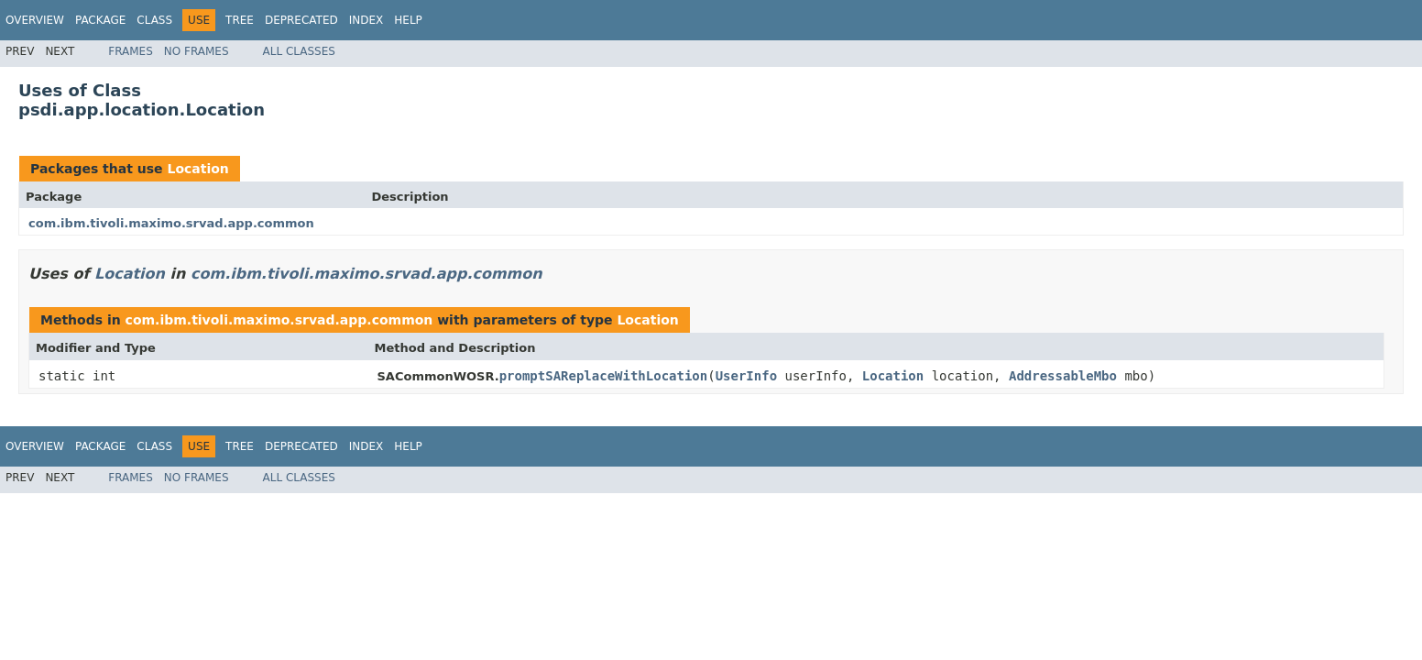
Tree (239, 20)
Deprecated (301, 20)
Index (366, 20)
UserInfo (746, 375)
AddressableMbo (1063, 375)
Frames (130, 51)
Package (100, 20)
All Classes (299, 51)
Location (197, 168)
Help (408, 20)
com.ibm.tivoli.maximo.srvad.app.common (171, 223)
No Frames (196, 51)
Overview (34, 20)
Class (154, 20)
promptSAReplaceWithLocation (603, 375)
